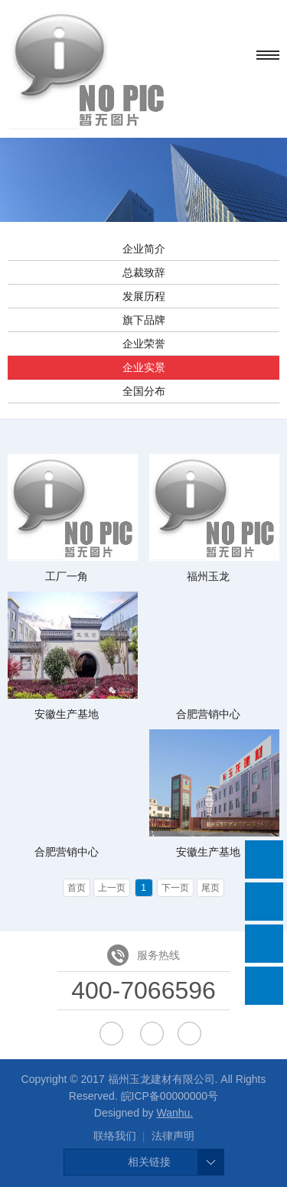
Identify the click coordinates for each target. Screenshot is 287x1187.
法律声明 (173, 1136)
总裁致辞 (143, 272)
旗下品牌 (143, 320)
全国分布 (143, 391)
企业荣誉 (143, 344)
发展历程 (143, 296)
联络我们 (114, 1136)
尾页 (210, 887)
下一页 (175, 887)
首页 (76, 887)
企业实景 (143, 367)
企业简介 (143, 249)
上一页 (112, 887)
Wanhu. (174, 1113)
